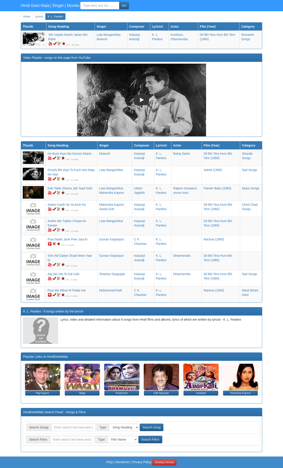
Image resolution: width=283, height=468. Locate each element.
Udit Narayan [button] (161, 393)
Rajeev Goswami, (185, 188)
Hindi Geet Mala (35, 5)
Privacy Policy (141, 462)
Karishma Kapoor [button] (240, 393)
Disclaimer (122, 462)
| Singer (57, 5)
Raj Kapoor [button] (42, 393)
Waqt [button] (82, 393)
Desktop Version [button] (164, 462)
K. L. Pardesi (55, 16)
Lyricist (39, 16)
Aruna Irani (180, 192)
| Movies (72, 5)
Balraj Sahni (181, 153)
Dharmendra (179, 39)
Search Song (152, 427)
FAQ (110, 462)
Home (26, 16)
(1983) (217, 188)
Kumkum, (177, 34)
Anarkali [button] (201, 393)
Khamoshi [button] (122, 393)
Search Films (150, 439)
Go (124, 5)
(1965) (213, 170)
